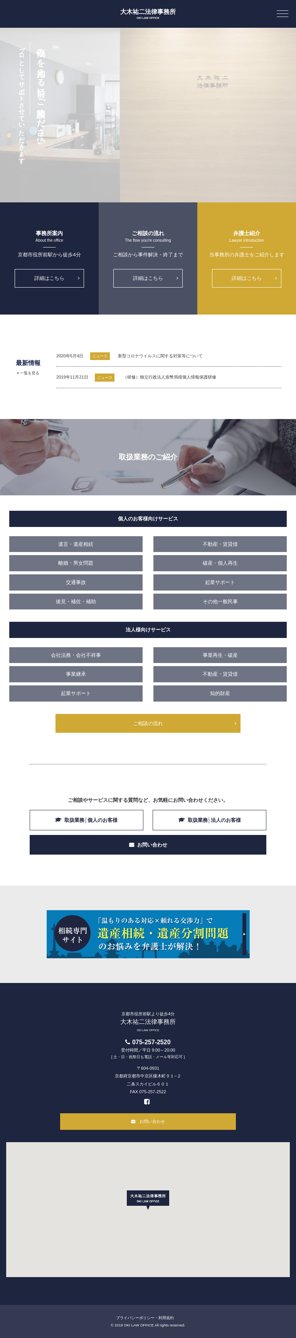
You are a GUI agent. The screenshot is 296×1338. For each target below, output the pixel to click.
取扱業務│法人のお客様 (214, 820)
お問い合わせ (152, 845)
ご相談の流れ (148, 723)
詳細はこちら (49, 278)
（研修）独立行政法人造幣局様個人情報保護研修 (169, 377)
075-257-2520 (151, 1042)
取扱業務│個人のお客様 (91, 820)
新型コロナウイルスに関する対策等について (160, 355)
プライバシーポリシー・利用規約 (145, 1318)
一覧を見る (29, 373)
